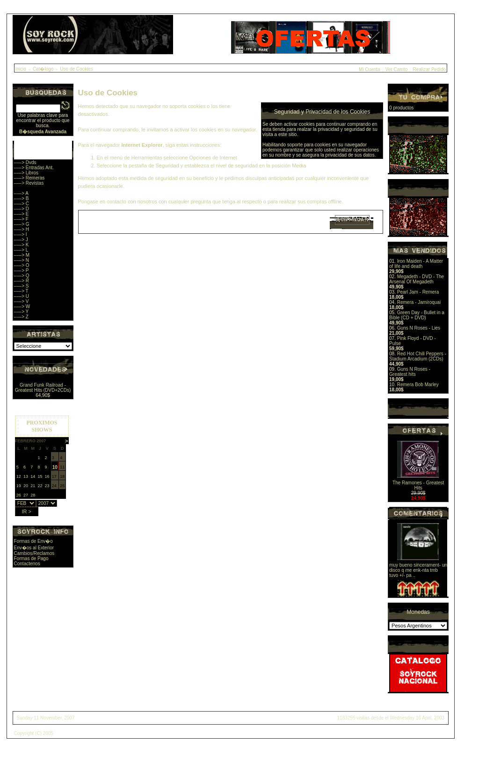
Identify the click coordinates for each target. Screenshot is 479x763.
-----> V (21, 301)
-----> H (21, 229)
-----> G (21, 224)
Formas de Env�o (33, 541)
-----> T (21, 291)
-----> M (22, 255)
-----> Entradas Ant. (34, 167)
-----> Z (21, 316)
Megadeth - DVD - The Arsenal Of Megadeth (416, 279)
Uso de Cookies (76, 69)
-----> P (21, 270)
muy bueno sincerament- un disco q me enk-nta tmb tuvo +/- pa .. (418, 570)
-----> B (21, 198)
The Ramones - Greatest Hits (418, 485)
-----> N (21, 260)
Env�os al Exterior (34, 547)
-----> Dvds (25, 162)
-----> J (21, 239)
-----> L (21, 249)
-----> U (21, 296)
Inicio (20, 69)
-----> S (21, 285)
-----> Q (21, 275)
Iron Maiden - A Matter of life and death (416, 264)
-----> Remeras (29, 177)
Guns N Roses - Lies (418, 328)
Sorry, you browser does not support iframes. (42, 463)
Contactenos (27, 563)
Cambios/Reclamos (34, 553)
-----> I (20, 234)
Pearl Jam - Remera (418, 292)
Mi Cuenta (369, 69)
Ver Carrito (396, 69)
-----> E (21, 213)
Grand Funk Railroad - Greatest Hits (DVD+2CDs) (43, 387)
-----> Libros (26, 172)
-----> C (21, 203)
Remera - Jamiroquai (419, 302)
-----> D (21, 208)
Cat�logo (43, 69)
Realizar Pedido (429, 69)
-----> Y (21, 311)
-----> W (22, 306)
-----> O (21, 265)
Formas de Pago (31, 558)
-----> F (21, 219)
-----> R (21, 280)
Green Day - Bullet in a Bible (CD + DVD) (416, 315)
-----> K (21, 244)
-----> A (21, 193)
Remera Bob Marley (418, 384)
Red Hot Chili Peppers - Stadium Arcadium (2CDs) (417, 356)
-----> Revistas (29, 183)
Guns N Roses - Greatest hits (409, 372)
